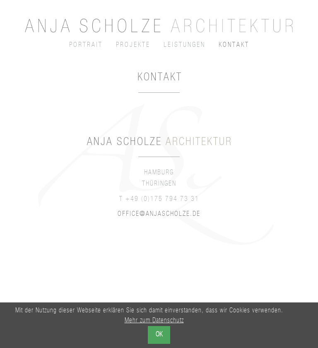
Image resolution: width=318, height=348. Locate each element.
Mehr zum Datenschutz (154, 321)
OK (159, 335)
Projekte (133, 45)
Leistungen (184, 45)
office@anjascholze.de (159, 214)
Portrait (86, 45)
